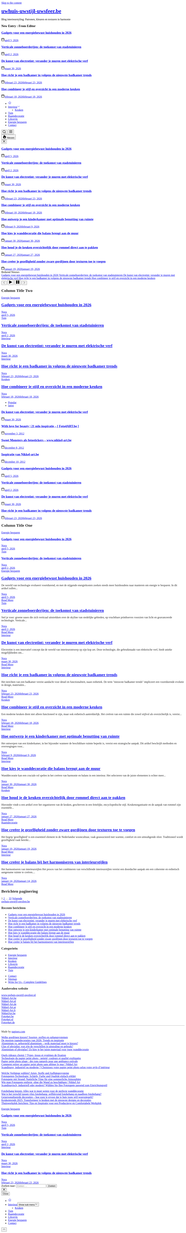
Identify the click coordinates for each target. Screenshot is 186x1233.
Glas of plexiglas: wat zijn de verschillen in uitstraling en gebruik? (37, 1046)
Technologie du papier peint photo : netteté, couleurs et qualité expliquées (41, 1058)
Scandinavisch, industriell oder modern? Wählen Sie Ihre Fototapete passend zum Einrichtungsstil (54, 1085)
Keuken (19, 109)
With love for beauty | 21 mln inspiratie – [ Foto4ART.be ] (40, 426)
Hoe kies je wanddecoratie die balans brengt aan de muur (40, 233)
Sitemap (12, 979)
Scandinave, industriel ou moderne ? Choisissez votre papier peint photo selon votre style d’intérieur (55, 1067)
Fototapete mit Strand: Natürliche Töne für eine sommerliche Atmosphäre (41, 1079)
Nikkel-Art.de (8, 1004)
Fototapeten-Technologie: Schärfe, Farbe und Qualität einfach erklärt (38, 1076)
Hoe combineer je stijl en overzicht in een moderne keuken (40, 89)
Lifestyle (13, 119)
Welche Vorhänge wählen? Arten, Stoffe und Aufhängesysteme (35, 1073)
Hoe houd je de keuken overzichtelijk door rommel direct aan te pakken (49, 247)
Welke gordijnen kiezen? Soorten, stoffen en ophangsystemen (34, 1037)
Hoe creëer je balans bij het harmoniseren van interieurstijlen (54, 862)
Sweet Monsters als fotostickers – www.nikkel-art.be (36, 440)
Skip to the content (11, 2)
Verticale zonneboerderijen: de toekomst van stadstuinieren (41, 47)
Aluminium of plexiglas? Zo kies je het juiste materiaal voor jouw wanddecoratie (45, 1049)
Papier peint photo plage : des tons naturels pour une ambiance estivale (39, 1061)
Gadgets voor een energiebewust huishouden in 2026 (36, 32)
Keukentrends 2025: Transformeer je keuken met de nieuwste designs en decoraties (46, 1100)
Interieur (14, 106)
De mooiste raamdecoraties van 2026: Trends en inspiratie (32, 1040)
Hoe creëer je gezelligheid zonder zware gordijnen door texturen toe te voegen (53, 261)
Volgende (17, 898)
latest (11, 405)
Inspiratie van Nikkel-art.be (20, 454)
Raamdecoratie (16, 116)
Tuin (10, 112)
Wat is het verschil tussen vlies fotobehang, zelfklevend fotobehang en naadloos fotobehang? (51, 1094)
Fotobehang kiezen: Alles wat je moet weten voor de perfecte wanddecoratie (42, 1091)
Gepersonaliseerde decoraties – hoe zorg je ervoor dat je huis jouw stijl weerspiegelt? (47, 1097)
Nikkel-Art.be (8, 998)
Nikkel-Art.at (8, 1007)
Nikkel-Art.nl (8, 1001)
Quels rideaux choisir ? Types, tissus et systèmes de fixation (33, 1055)
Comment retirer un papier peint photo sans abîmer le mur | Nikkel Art (39, 1064)
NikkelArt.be (8, 1013)
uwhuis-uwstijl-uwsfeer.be (31, 11)
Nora (4, 311)
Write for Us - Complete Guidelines (27, 982)
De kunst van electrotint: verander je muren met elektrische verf (44, 61)
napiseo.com (18, 1031)
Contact (12, 125)
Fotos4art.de (8, 1022)
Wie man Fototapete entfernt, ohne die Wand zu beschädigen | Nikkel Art (40, 1082)
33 (10, 898)
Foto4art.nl (7, 1019)
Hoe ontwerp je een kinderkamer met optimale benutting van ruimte (47, 219)
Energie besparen (17, 122)
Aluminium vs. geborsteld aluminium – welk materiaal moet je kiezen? (39, 1043)
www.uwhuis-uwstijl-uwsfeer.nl (18, 995)
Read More (7, 600)
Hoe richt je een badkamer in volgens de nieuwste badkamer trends (46, 75)
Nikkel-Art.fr (8, 1010)
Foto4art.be (7, 1016)
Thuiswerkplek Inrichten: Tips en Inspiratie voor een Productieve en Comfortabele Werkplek (51, 1103)
